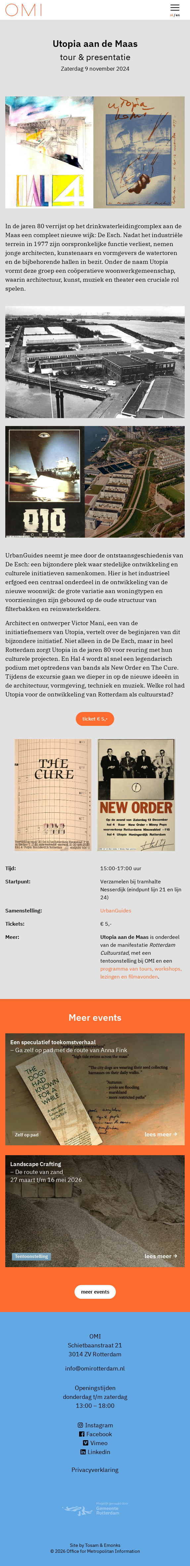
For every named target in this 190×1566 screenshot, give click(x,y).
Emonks (112, 1545)
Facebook (95, 1434)
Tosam (92, 1545)
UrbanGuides (115, 910)
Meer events (95, 1292)
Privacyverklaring (95, 1470)
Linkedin (95, 1452)
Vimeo (95, 1443)
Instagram (95, 1425)
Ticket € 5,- (95, 719)
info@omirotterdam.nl (95, 1368)
